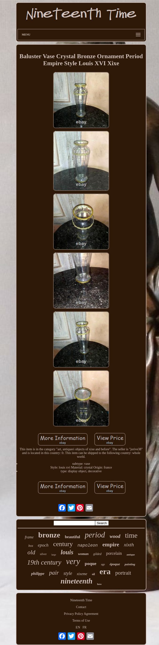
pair (54, 572)
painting (130, 564)
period (95, 535)
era (105, 571)
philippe (37, 573)
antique (130, 554)
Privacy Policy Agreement (81, 614)
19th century (44, 562)
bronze (49, 535)
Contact (81, 607)
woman (83, 554)
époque (115, 564)
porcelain (114, 553)
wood (115, 536)
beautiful (72, 537)
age (103, 564)
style (67, 573)
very (73, 561)
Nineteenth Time (81, 600)
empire (110, 544)
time (131, 535)
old (31, 552)
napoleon (88, 545)
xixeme (82, 574)
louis (67, 552)
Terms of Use (81, 620)
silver (43, 554)
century (63, 544)
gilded (97, 554)
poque (90, 563)
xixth (129, 545)
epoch (43, 545)
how (99, 584)
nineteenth (76, 581)
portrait (123, 573)
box (30, 546)
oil (93, 574)
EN (78, 627)
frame (29, 537)
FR (85, 627)
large (53, 554)
